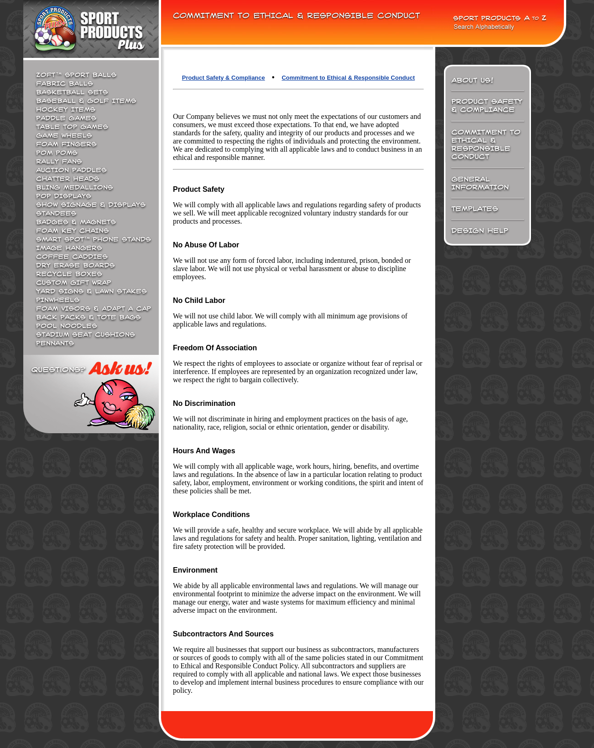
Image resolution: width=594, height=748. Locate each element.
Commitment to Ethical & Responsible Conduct (348, 77)
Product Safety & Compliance (223, 77)
